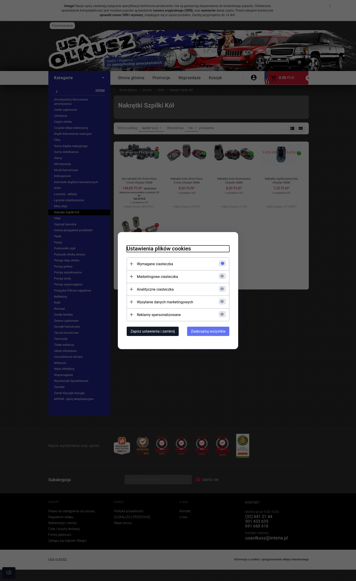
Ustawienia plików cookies (158, 248)
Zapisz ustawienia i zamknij (152, 331)
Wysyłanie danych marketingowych (164, 302)
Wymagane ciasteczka (154, 264)
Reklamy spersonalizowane (158, 314)
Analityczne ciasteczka (154, 289)
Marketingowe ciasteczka (156, 276)
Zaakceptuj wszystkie (209, 331)
